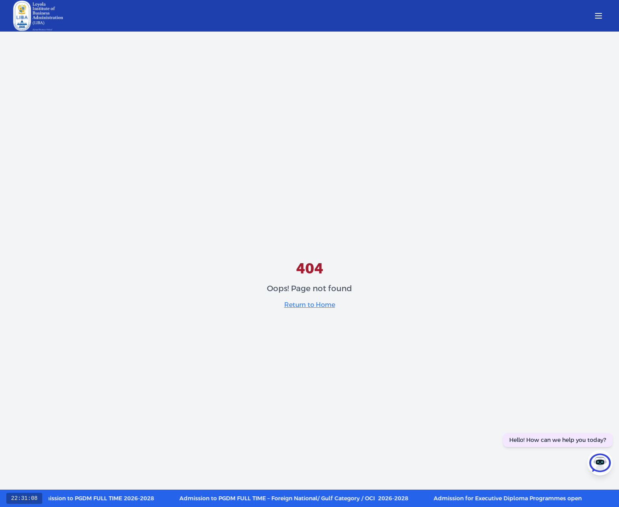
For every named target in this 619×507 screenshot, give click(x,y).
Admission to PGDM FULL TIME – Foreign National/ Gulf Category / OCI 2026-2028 (297, 498)
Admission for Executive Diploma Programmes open (511, 498)
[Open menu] (598, 16)
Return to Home (309, 305)
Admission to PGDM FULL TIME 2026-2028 (98, 498)
